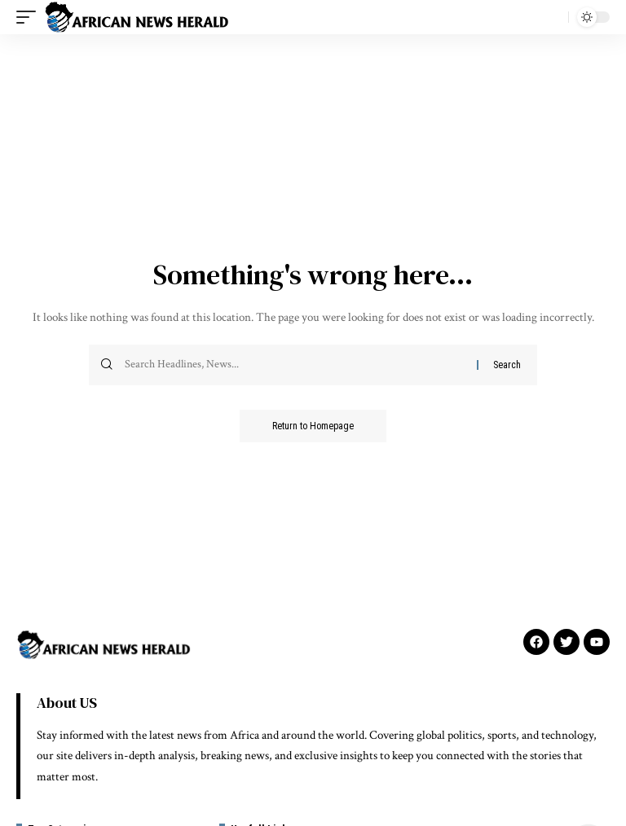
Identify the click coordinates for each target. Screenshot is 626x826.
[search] (552, 17)
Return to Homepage (313, 426)
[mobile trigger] (30, 17)
